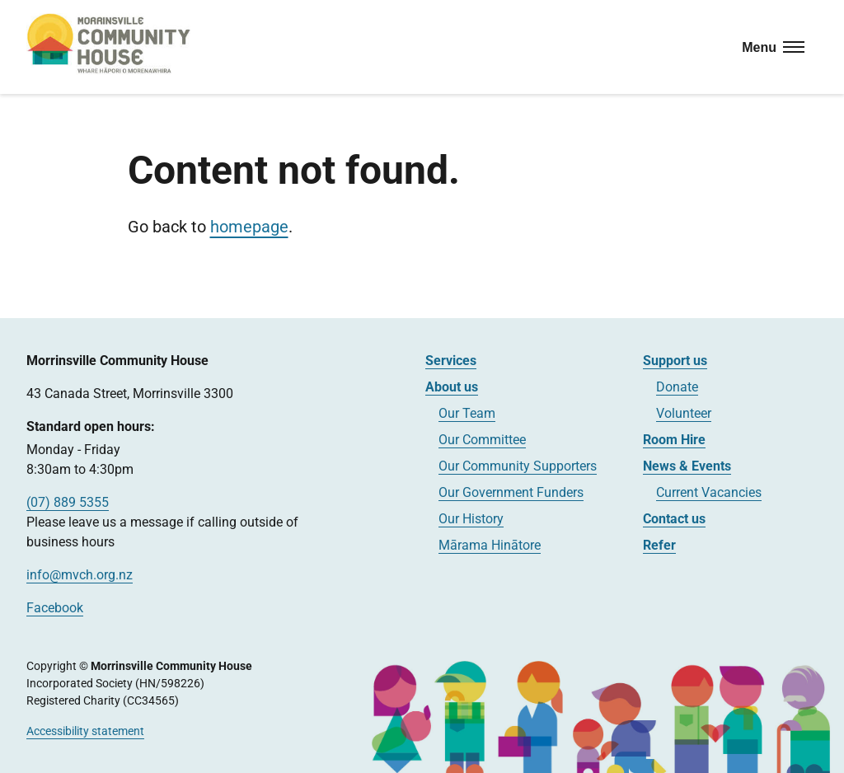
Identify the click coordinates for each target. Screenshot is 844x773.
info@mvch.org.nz (79, 575)
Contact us (674, 519)
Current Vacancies (709, 492)
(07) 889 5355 (67, 502)
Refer (659, 545)
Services (450, 360)
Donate (677, 387)
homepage (249, 227)
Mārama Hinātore (489, 545)
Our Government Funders (511, 492)
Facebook (54, 608)
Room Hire (674, 439)
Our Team (466, 413)
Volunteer (683, 413)
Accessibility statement (85, 731)
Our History (471, 519)
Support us (675, 360)
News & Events (687, 466)
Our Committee (482, 439)
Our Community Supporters (517, 466)
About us (451, 387)
